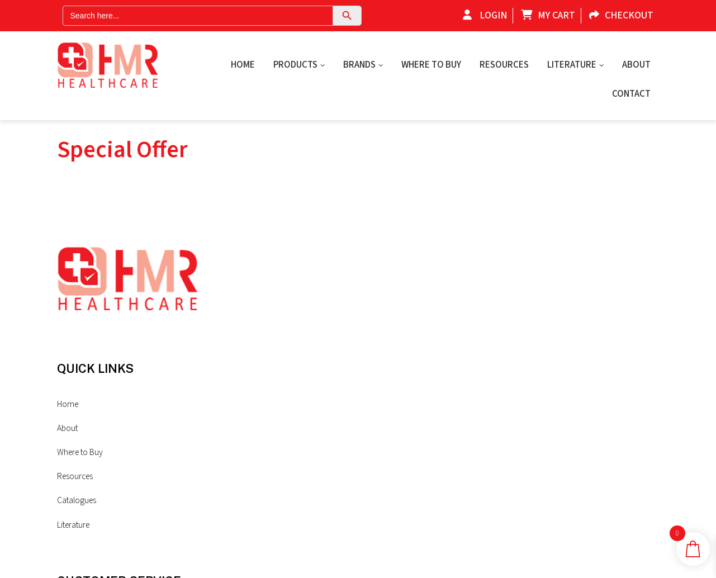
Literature (571, 65)
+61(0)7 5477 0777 (542, 387)
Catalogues (233, 426)
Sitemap (336, 416)
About (636, 65)
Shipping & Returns (355, 391)
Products (295, 65)
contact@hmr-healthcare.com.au (544, 442)
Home (243, 65)
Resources (504, 65)
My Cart (545, 15)
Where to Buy (431, 65)
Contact (631, 94)
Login (482, 15)
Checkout (618, 15)
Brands (359, 65)
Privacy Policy (346, 365)
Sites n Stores (284, 556)
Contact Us (341, 340)
